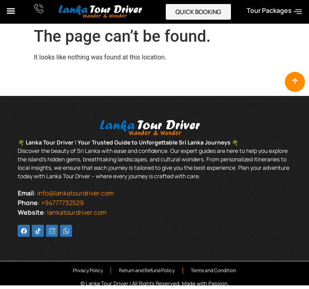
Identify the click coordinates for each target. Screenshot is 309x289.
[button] (10, 10)
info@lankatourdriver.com (75, 193)
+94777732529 (62, 202)
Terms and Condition (214, 270)
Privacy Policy (87, 270)
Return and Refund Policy (147, 270)
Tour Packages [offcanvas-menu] (274, 11)
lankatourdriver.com (77, 212)
